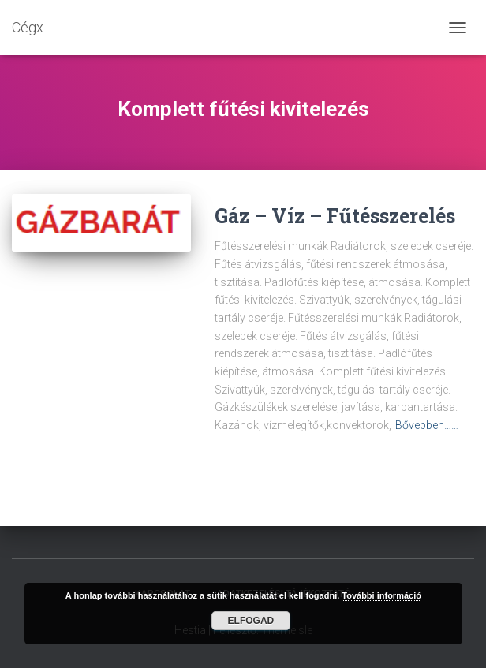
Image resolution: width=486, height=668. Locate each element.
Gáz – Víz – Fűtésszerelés (335, 216)
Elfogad (251, 620)
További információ (381, 595)
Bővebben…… (426, 425)
